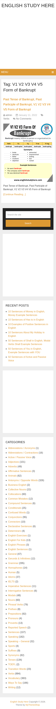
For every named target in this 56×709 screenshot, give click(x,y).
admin (9, 115)
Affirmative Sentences (19, 471)
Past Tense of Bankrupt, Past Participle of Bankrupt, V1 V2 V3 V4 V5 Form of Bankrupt (26, 104)
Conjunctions (15, 517)
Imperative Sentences (19, 586)
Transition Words (17, 669)
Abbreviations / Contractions (23, 452)
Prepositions (14, 614)
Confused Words (17, 512)
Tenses (12, 660)
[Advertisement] (28, 39)
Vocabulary (14, 678)
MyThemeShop (33, 705)
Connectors (14, 521)
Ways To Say (15, 683)
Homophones (15, 567)
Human (12, 572)
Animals (12, 475)
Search (28, 223)
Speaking (13, 637)
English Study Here (28, 5)
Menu (4, 72)
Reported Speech (17, 627)
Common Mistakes (18, 498)
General (12, 554)
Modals (12, 595)
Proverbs (13, 623)
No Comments (23, 118)
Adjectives (13, 462)
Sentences (14, 632)
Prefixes (12, 609)
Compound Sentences (20, 503)
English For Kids (17, 540)
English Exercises (17, 535)
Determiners (14, 531)
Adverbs (12, 466)
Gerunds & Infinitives (19, 558)
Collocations (14, 494)
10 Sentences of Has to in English (26, 319)
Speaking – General (18, 641)
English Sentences (18, 549)
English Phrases (17, 544)
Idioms (11, 577)
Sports (11, 646)
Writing (12, 687)
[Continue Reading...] (14, 194)
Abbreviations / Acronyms (21, 448)
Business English (17, 485)
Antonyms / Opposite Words (23, 480)
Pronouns (13, 618)
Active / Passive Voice (20, 457)
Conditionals (14, 508)
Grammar (13, 563)
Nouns (11, 600)
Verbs (6, 118)
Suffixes (12, 650)
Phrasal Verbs (15, 604)
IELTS (11, 581)
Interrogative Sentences (20, 590)
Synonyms (13, 655)
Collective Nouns (17, 489)
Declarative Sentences (20, 526)
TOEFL (12, 664)
